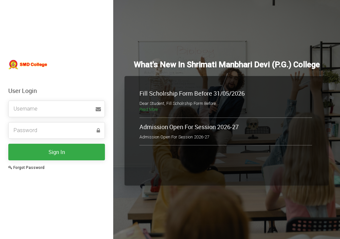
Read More (148, 109)
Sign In (56, 152)
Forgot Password (26, 167)
